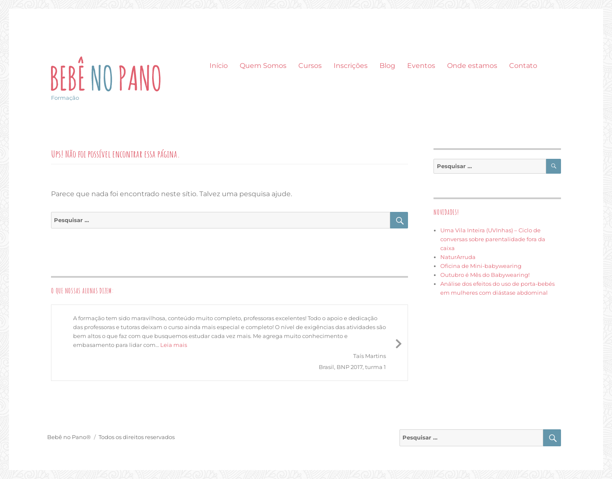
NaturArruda (458, 257)
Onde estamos (472, 66)
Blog (387, 66)
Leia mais (173, 344)
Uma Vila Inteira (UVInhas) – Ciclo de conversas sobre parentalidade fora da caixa (492, 239)
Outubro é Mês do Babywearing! (485, 274)
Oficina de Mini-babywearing (480, 265)
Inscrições (351, 66)
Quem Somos (263, 66)
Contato (523, 66)
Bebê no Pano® (69, 437)
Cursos (310, 66)
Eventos (421, 66)
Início (219, 66)
